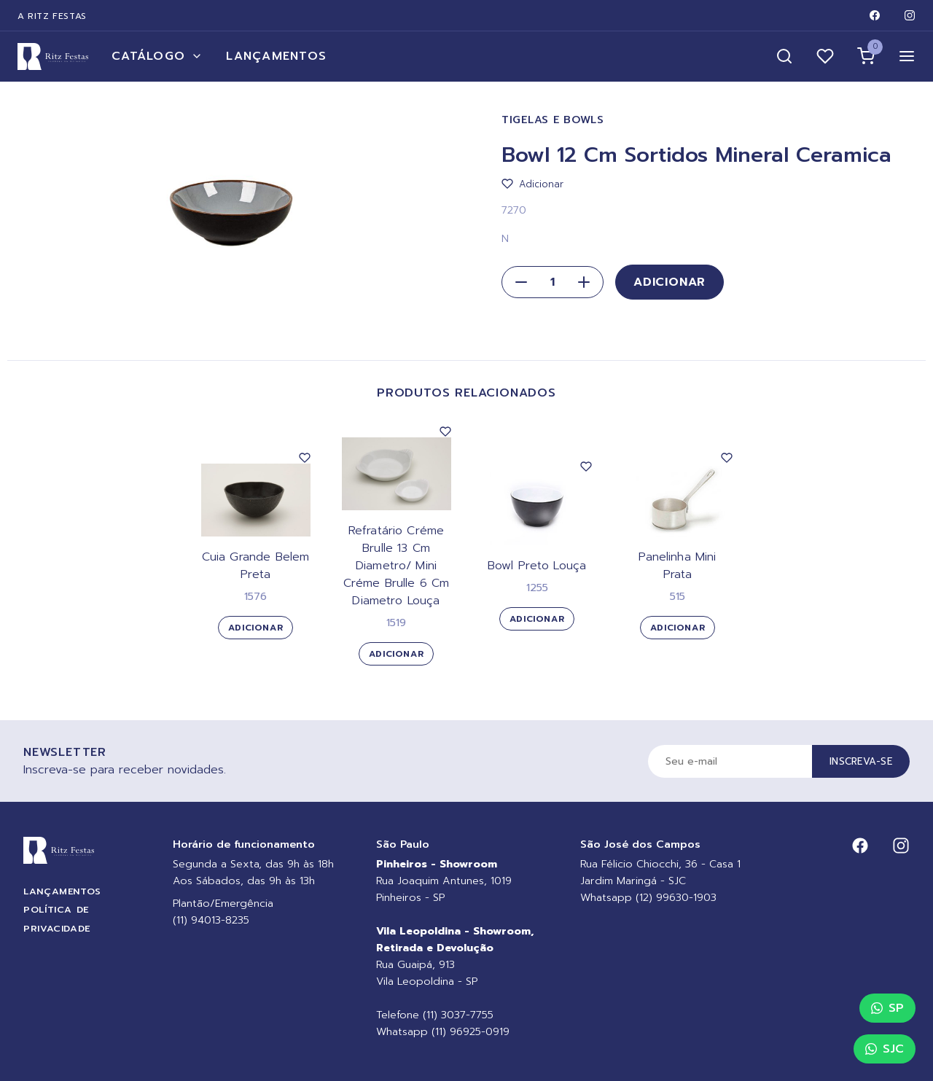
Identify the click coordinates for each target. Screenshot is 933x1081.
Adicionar (669, 282)
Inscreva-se (860, 761)
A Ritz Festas (52, 16)
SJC (884, 1049)
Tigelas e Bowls (552, 120)
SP (887, 1008)
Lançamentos (276, 56)
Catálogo (157, 56)
